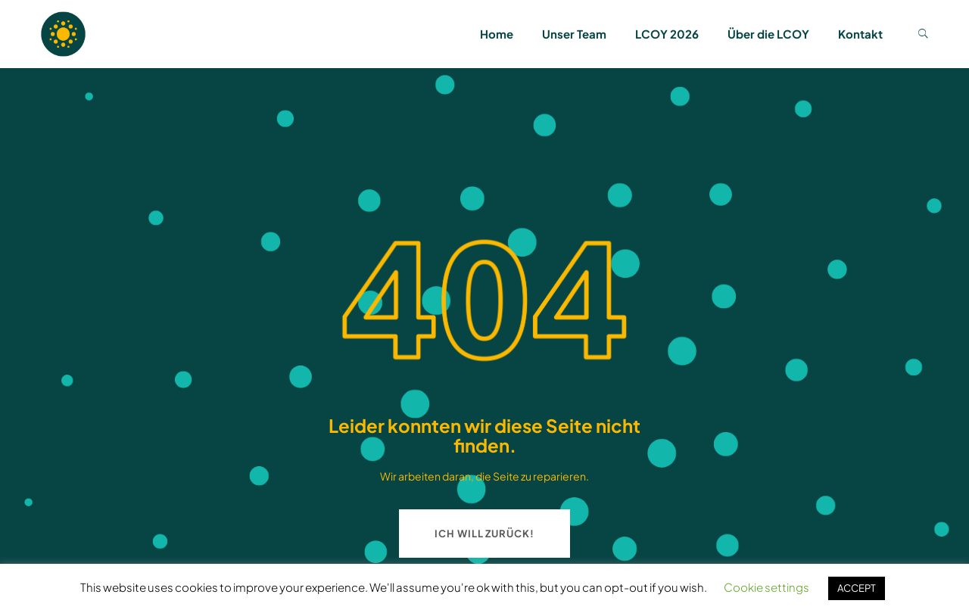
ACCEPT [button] (856, 588)
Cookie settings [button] (766, 587)
